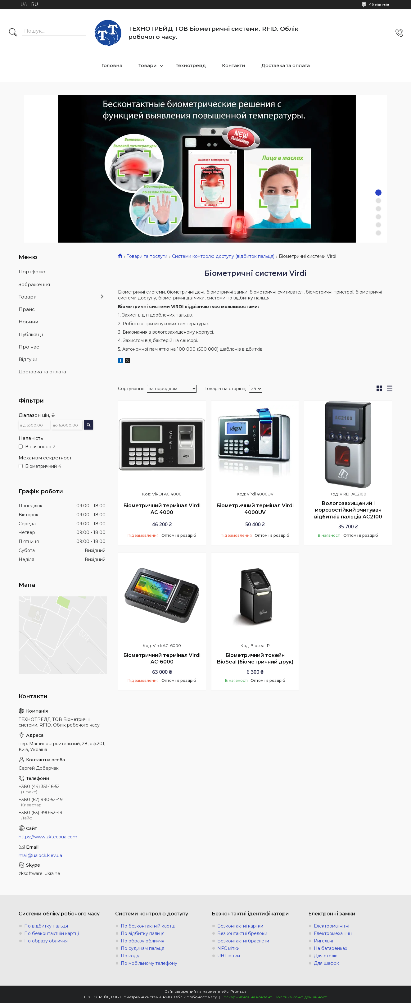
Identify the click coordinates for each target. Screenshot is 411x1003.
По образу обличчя (46, 941)
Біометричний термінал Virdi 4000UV (255, 509)
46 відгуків (379, 4)
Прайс (27, 309)
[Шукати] (13, 33)
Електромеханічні (333, 933)
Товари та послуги (147, 256)
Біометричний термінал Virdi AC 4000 (162, 509)
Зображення (34, 284)
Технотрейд (191, 65)
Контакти (233, 65)
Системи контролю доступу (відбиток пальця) (223, 256)
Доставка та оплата (285, 65)
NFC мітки (228, 948)
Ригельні (323, 941)
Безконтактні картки (240, 926)
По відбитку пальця (46, 926)
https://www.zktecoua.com (48, 837)
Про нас (29, 347)
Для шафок (326, 963)
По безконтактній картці (51, 933)
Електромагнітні (331, 926)
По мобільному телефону (149, 963)
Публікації (31, 334)
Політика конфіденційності (300, 997)
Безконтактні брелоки (242, 933)
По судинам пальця (142, 948)
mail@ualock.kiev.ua (40, 855)
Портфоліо (32, 272)
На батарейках (330, 948)
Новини (28, 322)
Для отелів (325, 956)
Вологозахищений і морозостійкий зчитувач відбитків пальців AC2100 (348, 510)
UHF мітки (228, 956)
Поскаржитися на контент (246, 997)
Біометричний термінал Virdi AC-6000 (162, 658)
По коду (130, 956)
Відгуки (28, 359)
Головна (112, 65)
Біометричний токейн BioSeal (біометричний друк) (255, 658)
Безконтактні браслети (243, 941)
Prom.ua (238, 991)
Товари (147, 65)
